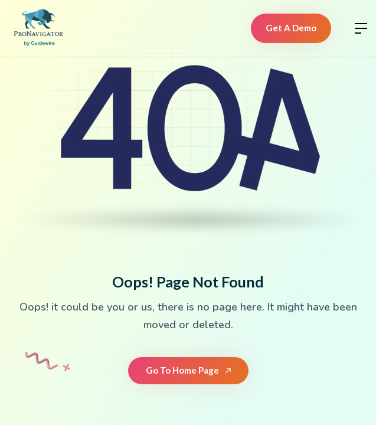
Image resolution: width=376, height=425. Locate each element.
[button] (361, 28)
